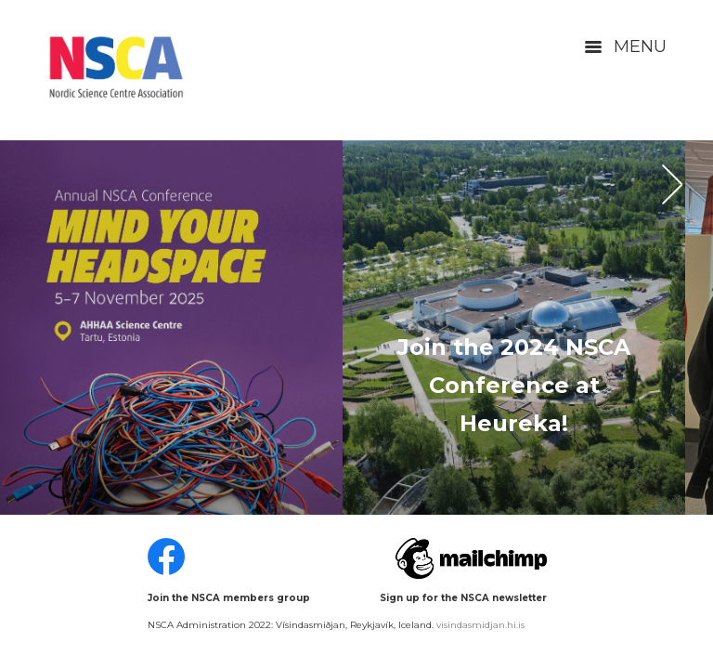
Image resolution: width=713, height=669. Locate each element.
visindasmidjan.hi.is (480, 625)
